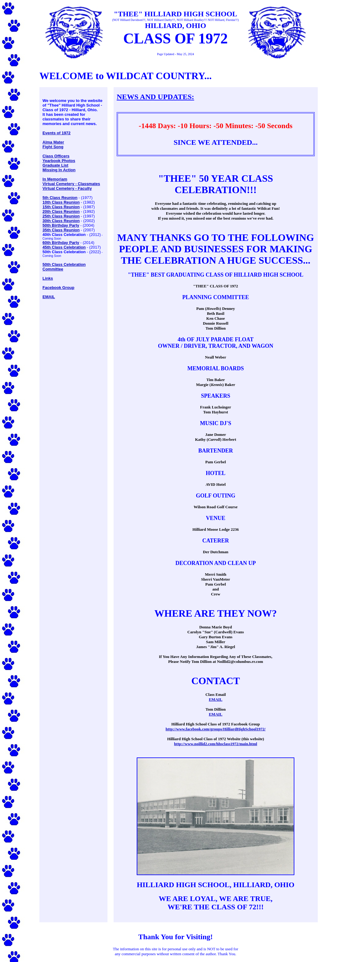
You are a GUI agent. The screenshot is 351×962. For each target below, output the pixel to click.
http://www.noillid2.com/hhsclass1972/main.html (215, 743)
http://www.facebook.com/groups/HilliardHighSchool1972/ (216, 729)
